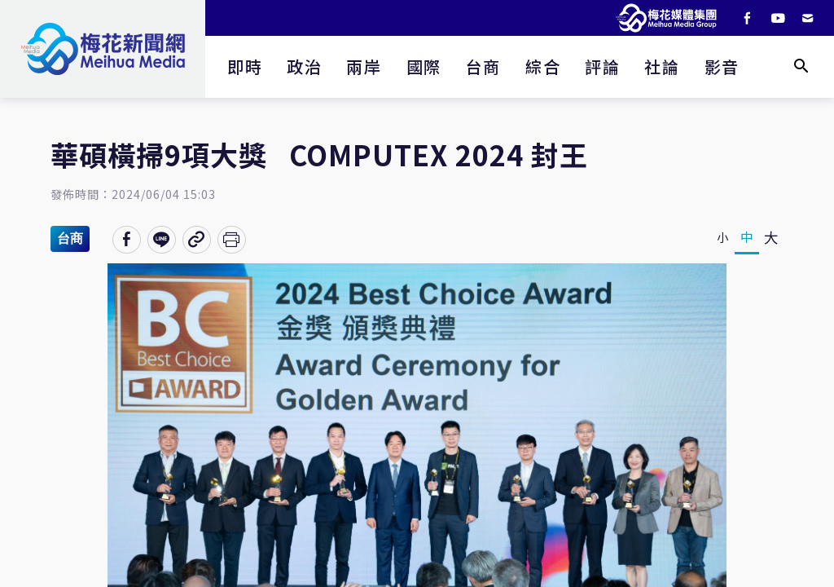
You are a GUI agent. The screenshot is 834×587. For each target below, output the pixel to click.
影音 (722, 66)
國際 (423, 66)
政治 (304, 66)
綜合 (542, 66)
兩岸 (363, 66)
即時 (244, 66)
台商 (483, 66)
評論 (602, 66)
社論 (661, 66)
